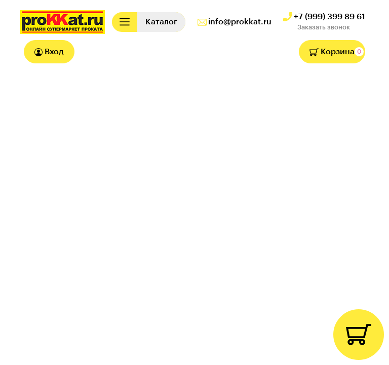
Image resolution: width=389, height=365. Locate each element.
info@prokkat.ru (239, 22)
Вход (49, 52)
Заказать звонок (323, 27)
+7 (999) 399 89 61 (329, 17)
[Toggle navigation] (124, 22)
